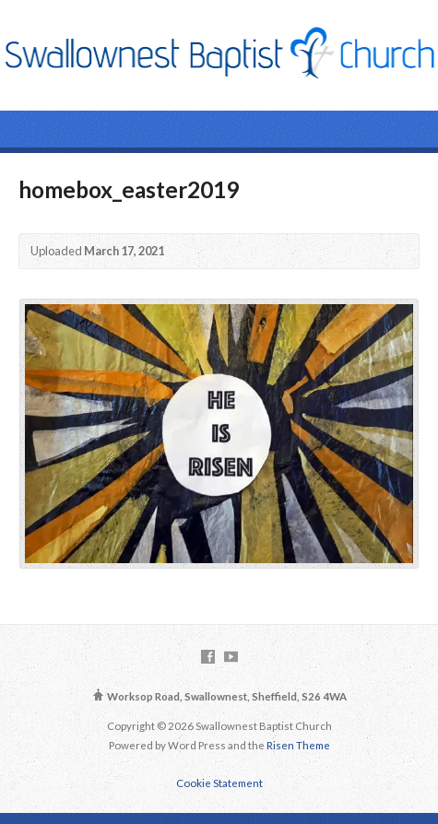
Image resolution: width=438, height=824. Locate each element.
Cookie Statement (219, 783)
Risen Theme (298, 745)
